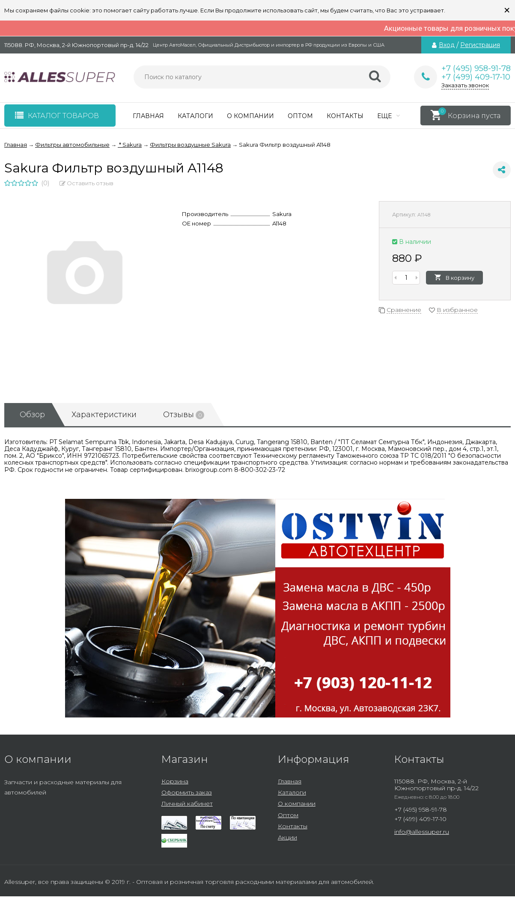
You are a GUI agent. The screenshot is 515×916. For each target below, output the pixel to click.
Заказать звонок (465, 85)
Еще (388, 116)
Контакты (345, 116)
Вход (447, 45)
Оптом (300, 116)
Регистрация (480, 45)
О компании (250, 116)
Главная (148, 116)
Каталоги (195, 116)
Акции (287, 837)
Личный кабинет (187, 803)
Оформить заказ (186, 792)
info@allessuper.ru (421, 832)
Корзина (174, 781)
